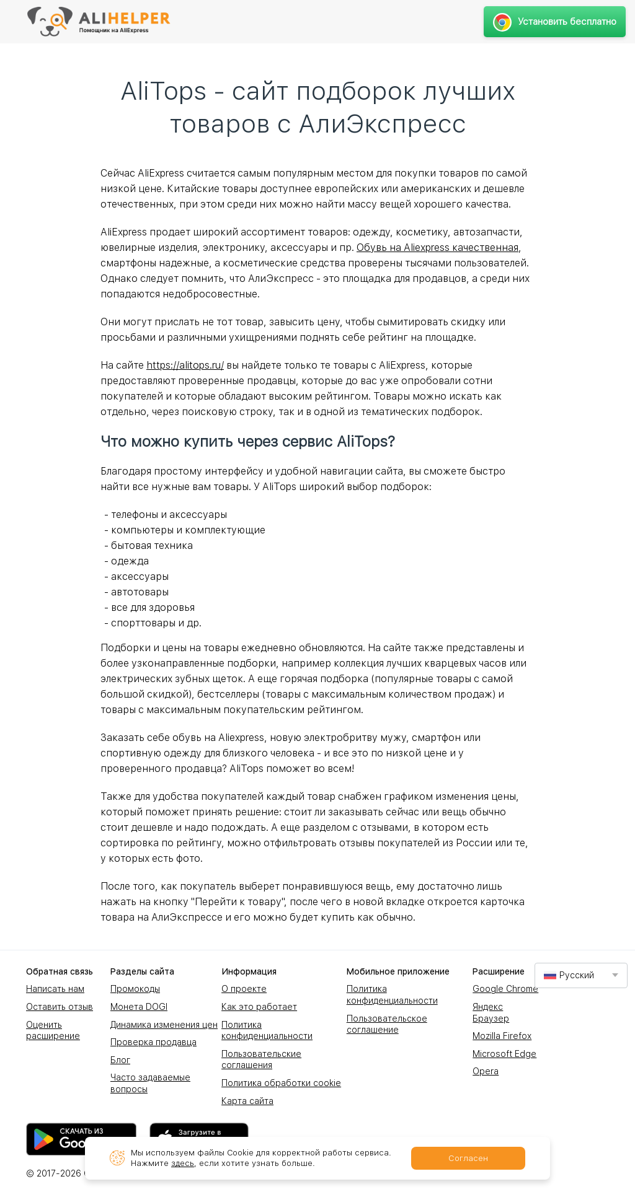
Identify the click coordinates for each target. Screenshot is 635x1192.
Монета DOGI (138, 1007)
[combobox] (581, 975)
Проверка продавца (153, 1042)
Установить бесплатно (554, 21)
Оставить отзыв (59, 1007)
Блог (120, 1060)
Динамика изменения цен (164, 1025)
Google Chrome (505, 989)
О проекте (244, 989)
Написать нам (55, 989)
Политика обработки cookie (281, 1083)
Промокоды (135, 989)
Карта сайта (247, 1101)
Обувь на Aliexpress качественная (437, 247)
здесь (182, 1163)
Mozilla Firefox (502, 1036)
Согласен (468, 1158)
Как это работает (259, 1007)
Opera (486, 1071)
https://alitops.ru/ (185, 365)
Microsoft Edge (504, 1054)
